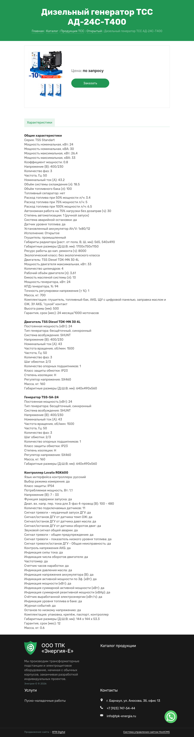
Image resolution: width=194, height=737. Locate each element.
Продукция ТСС (72, 31)
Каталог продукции (118, 645)
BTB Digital (58, 731)
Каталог (52, 31)
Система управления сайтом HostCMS (146, 731)
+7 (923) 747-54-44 (121, 708)
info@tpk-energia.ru (121, 716)
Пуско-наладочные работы (45, 701)
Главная (38, 31)
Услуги (30, 690)
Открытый (94, 31)
